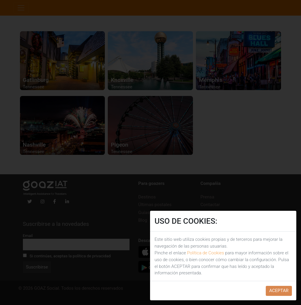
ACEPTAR (279, 290)
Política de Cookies (205, 253)
